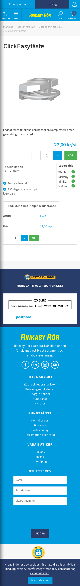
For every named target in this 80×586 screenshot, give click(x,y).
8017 (43, 216)
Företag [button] (52, 4)
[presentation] (45, 516)
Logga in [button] (74, 4)
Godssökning (40, 430)
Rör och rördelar (26, 26)
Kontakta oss (40, 420)
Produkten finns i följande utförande (31, 206)
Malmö (40, 457)
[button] (5, 15)
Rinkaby (40, 452)
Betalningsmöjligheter (40, 389)
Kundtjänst (40, 399)
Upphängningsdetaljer (51, 26)
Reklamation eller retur (40, 435)
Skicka (40, 533)
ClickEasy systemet (15, 30)
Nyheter (40, 403)
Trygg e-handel (40, 394)
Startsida (8, 26)
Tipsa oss (40, 425)
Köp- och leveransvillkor (40, 384)
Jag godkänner (40, 580)
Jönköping (40, 461)
